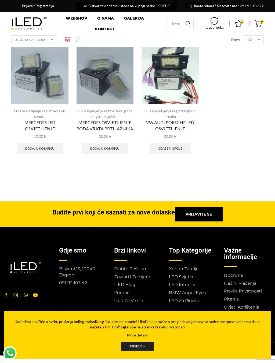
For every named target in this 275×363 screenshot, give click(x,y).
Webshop (76, 18)
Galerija (134, 18)
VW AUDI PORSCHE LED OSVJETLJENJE (170, 125)
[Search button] (188, 23)
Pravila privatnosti (170, 333)
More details (137, 341)
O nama (105, 18)
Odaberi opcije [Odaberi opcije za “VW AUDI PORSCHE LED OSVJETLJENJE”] (170, 148)
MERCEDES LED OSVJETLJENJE (39, 125)
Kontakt (105, 29)
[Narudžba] (34, 39)
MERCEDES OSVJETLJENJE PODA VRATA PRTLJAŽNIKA (105, 125)
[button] (199, 214)
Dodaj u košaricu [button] (40, 148)
